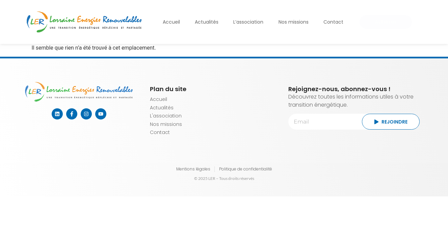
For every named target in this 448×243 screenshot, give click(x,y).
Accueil (171, 22)
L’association (248, 22)
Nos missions (294, 22)
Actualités (206, 22)
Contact (333, 22)
